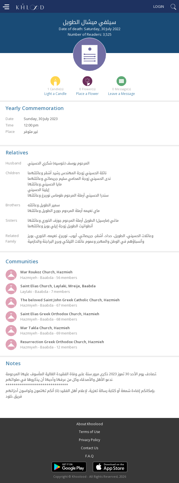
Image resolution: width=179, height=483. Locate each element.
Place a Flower (87, 93)
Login (158, 6)
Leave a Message (121, 93)
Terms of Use (89, 431)
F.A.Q (89, 456)
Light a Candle (55, 93)
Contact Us (89, 448)
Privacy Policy (89, 439)
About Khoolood (89, 424)
